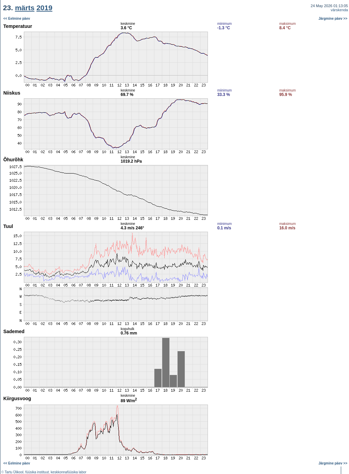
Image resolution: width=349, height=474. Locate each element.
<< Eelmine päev (16, 18)
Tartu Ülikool (14, 472)
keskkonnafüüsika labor (69, 472)
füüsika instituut (37, 472)
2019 (44, 8)
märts (24, 8)
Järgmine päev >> (333, 18)
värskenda (339, 10)
